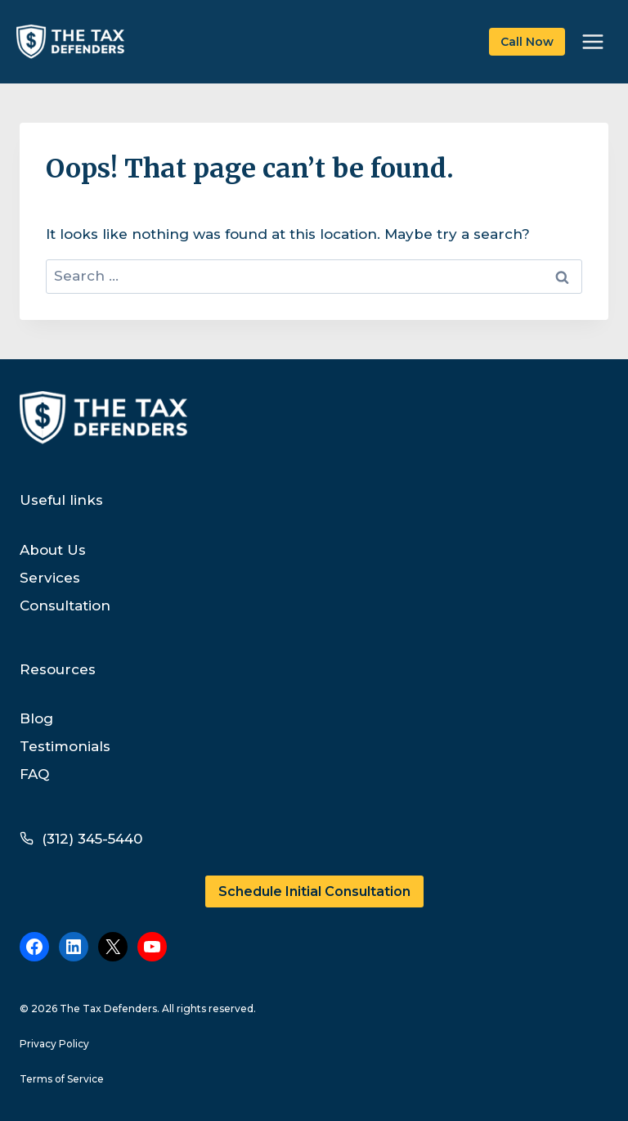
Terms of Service (62, 1079)
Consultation (65, 605)
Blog (36, 718)
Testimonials (65, 746)
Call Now (527, 41)
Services (50, 578)
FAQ (34, 774)
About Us (53, 550)
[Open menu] (592, 41)
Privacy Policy (54, 1044)
